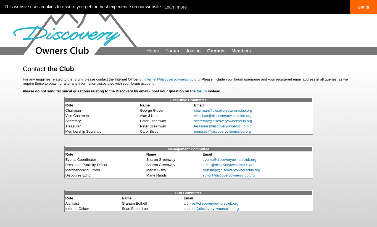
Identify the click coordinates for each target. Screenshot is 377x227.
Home (152, 51)
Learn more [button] (175, 7)
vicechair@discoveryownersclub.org (223, 116)
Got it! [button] (363, 7)
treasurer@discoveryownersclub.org (223, 126)
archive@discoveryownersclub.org (211, 203)
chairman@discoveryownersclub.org (223, 110)
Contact (216, 51)
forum (202, 91)
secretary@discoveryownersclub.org (223, 121)
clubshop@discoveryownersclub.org (231, 170)
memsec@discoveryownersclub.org (222, 131)
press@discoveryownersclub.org (228, 165)
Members (241, 51)
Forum (172, 51)
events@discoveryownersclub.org (229, 159)
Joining (193, 51)
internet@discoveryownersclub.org (172, 79)
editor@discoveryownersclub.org (228, 175)
